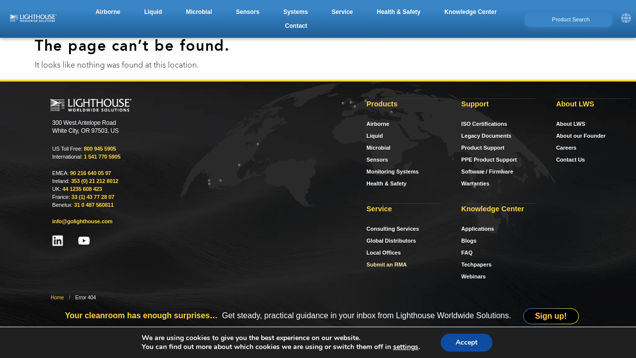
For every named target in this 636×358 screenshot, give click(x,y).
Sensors (377, 160)
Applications (477, 229)
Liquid (375, 136)
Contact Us (570, 160)
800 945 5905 (100, 149)
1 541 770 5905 (102, 157)
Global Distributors (391, 241)
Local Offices (384, 253)
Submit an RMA (387, 265)
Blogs (469, 241)
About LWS (570, 124)
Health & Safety (387, 183)
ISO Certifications (484, 124)
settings (405, 347)
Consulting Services (393, 229)
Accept (466, 342)
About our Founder (581, 136)
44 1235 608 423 (82, 189)
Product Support (482, 148)
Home (57, 297)
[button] (107, 12)
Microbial (379, 148)
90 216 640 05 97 (90, 173)
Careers (566, 148)
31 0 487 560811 (94, 205)
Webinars (473, 276)
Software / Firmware (487, 172)
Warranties (475, 183)
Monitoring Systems (393, 172)
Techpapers (476, 265)
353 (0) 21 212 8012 (94, 181)
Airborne (378, 124)
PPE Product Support (489, 160)
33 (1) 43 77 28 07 (93, 197)
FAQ (467, 253)
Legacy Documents (486, 136)
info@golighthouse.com (82, 221)
